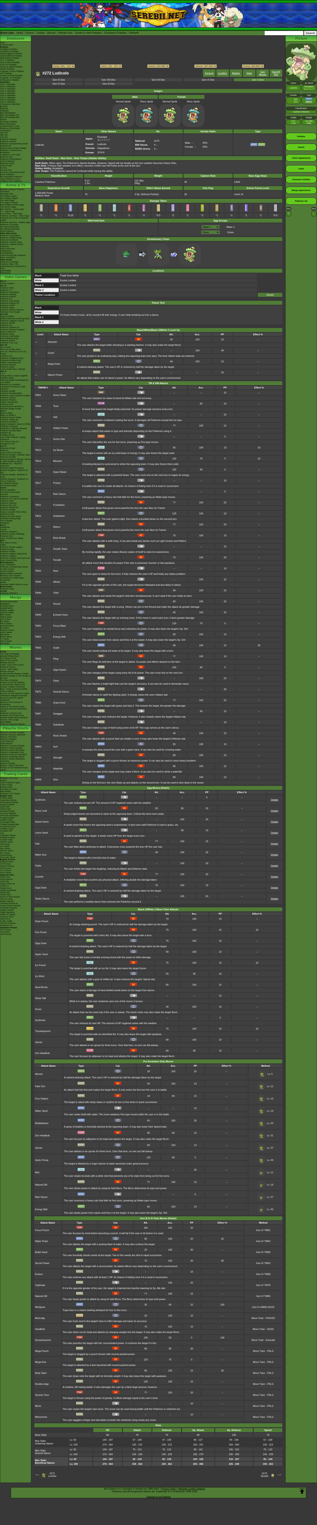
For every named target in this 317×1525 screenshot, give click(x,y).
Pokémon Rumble (8, 457)
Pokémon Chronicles (9, 224)
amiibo (3, 582)
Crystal (3, 529)
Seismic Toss (42, 1395)
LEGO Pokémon (7, 161)
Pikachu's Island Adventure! (12, 750)
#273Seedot (264, 1474)
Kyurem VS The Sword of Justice (14, 693)
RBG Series (5, 615)
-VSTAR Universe (8, 923)
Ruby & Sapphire (7, 490)
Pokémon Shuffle (7, 391)
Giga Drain (41, 887)
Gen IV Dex (59, 83)
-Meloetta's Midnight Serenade (13, 696)
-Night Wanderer (7, 912)
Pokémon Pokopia (8, 294)
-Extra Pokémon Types (10, 783)
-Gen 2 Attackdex (7, 86)
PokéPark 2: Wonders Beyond (13, 428)
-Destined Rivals (7, 811)
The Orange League (9, 198)
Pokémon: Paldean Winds (11, 244)
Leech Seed (41, 832)
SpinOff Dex (276, 73)
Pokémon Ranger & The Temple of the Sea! (15, 677)
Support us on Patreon (158, 1496)
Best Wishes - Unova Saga (12, 209)
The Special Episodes (9, 227)
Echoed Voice (60, 614)
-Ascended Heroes (8, 800)
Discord (51, 32)
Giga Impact (59, 669)
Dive (55, 779)
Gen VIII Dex (108, 79)
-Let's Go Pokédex (8, 64)
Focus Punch (42, 1230)
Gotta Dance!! (6, 743)
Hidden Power (60, 428)
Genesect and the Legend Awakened (11, 699)
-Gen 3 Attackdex (7, 89)
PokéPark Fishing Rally (10, 518)
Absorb (39, 1074)
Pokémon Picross (8, 398)
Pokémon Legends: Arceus (12, 321)
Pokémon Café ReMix (10, 301)
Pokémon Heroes (8, 667)
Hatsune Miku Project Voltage (13, 148)
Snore (38, 1009)
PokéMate (4, 523)
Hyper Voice (41, 954)
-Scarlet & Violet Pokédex (11, 75)
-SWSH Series (6, 842)
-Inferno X (4, 886)
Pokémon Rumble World (11, 393)
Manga (15, 597)
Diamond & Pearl (7, 448)
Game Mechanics (8, 124)
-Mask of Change (7, 914)
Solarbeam (59, 516)
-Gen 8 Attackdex (7, 100)
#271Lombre (52, 1474)
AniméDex (4, 191)
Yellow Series (6, 617)
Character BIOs (7, 606)
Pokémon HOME (7, 323)
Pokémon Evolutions (9, 240)
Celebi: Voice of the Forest (12, 665)
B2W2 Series (6, 637)
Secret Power (42, 1263)
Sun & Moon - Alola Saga (11, 213)
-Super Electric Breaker (10, 906)
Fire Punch (41, 932)
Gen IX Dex (59, 79)
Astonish (52, 342)
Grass (230, 232)
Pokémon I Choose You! (11, 713)
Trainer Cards (6, 785)
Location (222, 73)
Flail (37, 843)
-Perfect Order (6, 798)
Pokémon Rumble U (9, 422)
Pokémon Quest (7, 367)
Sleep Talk (40, 998)
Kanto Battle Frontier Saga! (12, 205)
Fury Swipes (41, 1098)
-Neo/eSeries (6, 855)
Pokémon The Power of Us (12, 715)
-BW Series (5, 848)
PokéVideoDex (6, 253)
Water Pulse (41, 1241)
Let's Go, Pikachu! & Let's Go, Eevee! (13, 352)
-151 (2, 833)
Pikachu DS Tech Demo (10, 516)
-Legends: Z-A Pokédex (10, 78)
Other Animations (7, 257)
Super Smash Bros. (8, 560)
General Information (9, 601)
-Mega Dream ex (7, 884)
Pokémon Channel (8, 503)
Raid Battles (5, 791)
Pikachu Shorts (15, 728)
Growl (51, 353)
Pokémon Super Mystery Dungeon (15, 395)
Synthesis (40, 799)
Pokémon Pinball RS (9, 507)
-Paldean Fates (7, 829)
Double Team (60, 549)
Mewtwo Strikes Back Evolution (14, 717)
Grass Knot (59, 702)
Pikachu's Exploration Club (12, 752)
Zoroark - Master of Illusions (12, 687)
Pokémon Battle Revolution (12, 468)
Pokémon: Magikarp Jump (11, 358)
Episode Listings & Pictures (12, 189)
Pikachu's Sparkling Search (12, 757)
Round (56, 603)
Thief (55, 592)
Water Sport (41, 1111)
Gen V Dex (258, 79)
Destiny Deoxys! (7, 671)
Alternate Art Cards (8, 789)
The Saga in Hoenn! (9, 202)
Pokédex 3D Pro (7, 435)
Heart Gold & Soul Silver (11, 453)
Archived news (6, 45)
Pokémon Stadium (8, 556)
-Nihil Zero (4, 881)
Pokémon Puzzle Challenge (12, 534)
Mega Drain (54, 364)
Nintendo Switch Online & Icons (14, 584)
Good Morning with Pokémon (13, 255)
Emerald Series (7, 626)
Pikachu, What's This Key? (12, 765)
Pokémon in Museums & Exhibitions (11, 151)
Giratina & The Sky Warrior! (12, 682)
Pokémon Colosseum (9, 496)
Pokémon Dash (7, 501)
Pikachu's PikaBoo (8, 739)
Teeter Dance (42, 898)
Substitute (58, 724)
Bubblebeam (42, 1123)
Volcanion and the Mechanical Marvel (13, 710)
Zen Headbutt (42, 1053)
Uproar (38, 1042)
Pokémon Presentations (10, 159)
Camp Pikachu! (7, 741)
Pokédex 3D (5, 433)
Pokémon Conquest (9, 426)
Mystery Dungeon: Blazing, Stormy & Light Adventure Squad (15, 460)
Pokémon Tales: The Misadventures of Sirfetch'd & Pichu (13, 266)
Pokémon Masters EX (9, 303)
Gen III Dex (108, 83)
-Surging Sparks (7, 818)
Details (270, 295)
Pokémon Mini (6, 536)
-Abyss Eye (5, 877)
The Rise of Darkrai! (9, 680)
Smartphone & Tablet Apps (12, 578)
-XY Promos (5, 870)
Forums (30, 32)
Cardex (3, 119)
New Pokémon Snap (9, 338)
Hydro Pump (41, 1160)
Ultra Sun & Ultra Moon (10, 349)
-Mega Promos (6, 862)
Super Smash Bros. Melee (11, 538)
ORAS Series (6, 641)
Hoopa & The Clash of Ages (12, 706)
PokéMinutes (6, 251)
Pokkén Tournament (9, 402)
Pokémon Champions (9, 292)
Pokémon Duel (6, 404)
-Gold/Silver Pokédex (9, 51)
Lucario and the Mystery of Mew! (14, 674)
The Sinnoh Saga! (8, 207)
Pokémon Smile (7, 334)
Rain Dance (59, 494)
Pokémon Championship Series (14, 144)
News (2, 43)
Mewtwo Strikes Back (9, 656)
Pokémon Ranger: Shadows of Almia (13, 475)
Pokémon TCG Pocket (10, 312)
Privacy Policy (169, 1488)
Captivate (40, 1285)
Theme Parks (6, 166)
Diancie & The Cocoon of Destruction (11, 703)
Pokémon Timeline (8, 139)
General (209, 73)
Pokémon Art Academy (10, 384)
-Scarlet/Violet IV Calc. (10, 126)
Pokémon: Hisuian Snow (11, 242)
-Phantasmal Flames (9, 802)
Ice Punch (40, 965)
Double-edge (42, 1384)
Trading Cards (15, 774)
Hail (55, 417)
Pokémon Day (6, 157)
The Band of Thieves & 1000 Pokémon (12, 388)
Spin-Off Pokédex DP (9, 115)
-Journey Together (8, 813)
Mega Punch (42, 1351)
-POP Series (5, 873)
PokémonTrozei (7, 514)
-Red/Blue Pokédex (8, 49)
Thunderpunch (43, 1031)
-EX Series (5, 853)
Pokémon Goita (7, 589)
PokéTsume (5, 273)
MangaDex (5, 604)
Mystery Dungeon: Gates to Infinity (15, 424)
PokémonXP (5, 146)
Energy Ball (59, 636)
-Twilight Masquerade (9, 824)
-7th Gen (4, 137)
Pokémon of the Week (10, 128)
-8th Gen (4, 135)
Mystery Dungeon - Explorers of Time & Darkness (14, 480)
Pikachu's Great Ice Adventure (13, 754)
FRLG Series (6, 623)
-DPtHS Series (6, 851)
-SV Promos (5, 864)
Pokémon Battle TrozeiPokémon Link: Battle (14, 381)
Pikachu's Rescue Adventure (12, 735)
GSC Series (5, 619)
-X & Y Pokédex (7, 60)
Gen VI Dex (208, 79)
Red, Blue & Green (8, 543)
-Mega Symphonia (8, 890)
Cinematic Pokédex (8, 122)
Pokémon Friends (8, 297)
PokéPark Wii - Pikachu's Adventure (11, 464)
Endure (39, 1274)
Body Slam (41, 1373)
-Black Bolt (5, 807)
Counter (39, 876)
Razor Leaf (41, 810)
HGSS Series (6, 632)
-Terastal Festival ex (9, 903)
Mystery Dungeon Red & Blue (13, 512)
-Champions (5, 130)
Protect (57, 483)
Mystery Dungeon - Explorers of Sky (14, 471)
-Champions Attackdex (10, 104)
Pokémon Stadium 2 (9, 532)
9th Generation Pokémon (11, 177)
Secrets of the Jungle (9, 720)
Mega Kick (40, 1362)
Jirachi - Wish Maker (9, 669)
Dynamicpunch (43, 1340)
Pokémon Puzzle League (11, 547)
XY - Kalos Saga (7, 211)
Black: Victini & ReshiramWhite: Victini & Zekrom (14, 690)
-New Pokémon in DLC (10, 179)
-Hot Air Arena (6, 899)
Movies (16, 647)
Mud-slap (40, 1318)
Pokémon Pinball (7, 551)
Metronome (41, 1417)
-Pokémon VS (6, 925)
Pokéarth (134, 32)
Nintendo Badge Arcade (10, 409)
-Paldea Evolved (7, 837)
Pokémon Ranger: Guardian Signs (15, 455)
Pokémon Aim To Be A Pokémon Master (14, 219)
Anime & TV (16, 185)
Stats (249, 73)
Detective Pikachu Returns (12, 310)
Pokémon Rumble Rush (10, 360)
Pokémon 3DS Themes (10, 576)
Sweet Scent (42, 821)
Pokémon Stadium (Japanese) (13, 554)
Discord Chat (6, 170)
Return (56, 527)
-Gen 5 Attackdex (7, 93)
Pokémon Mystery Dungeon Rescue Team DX (12, 330)
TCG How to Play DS (9, 442)
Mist (37, 1172)
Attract (56, 581)
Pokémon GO (6, 299)
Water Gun (41, 854)
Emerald (4, 494)
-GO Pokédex (6, 73)
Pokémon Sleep (7, 307)
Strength (57, 757)
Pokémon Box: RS (8, 505)
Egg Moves (262, 73)
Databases (15, 38)
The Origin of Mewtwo (10, 654)
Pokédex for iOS (7, 444)
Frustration (59, 505)
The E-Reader (6, 521)
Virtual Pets (5, 580)
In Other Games (7, 569)
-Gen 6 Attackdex (7, 95)
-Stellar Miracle (6, 910)
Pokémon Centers (8, 141)
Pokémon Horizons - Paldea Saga (15, 222)
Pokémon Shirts (7, 163)
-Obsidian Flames (8, 835)
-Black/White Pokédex (10, 58)
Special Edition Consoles (11, 573)
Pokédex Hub (65, 32)
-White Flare (5, 809)
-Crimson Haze (6, 917)
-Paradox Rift (6, 831)
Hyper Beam (60, 472)
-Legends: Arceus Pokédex (12, 71)
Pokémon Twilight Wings (11, 238)
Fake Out (40, 1086)
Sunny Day (59, 439)
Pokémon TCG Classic (10, 793)
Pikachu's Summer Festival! (12, 746)
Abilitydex (4, 111)
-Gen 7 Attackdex (7, 97)
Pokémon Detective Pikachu (12, 724)
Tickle (38, 865)
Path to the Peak (7, 249)
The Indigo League (8, 196)
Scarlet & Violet (7, 288)
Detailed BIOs (6, 608)
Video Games (15, 277)
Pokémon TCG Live (8, 343)
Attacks (236, 73)
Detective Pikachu (8, 365)
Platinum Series (7, 630)
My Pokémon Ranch (9, 483)
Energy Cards (6, 787)
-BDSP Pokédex (7, 69)
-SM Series (5, 844)
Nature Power (55, 375)
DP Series (4, 628)
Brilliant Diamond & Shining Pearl (14, 318)
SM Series (4, 643)
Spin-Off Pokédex (8, 113)
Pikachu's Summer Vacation (12, 732)
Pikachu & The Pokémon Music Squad (14, 769)
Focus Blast (59, 625)
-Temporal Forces (8, 826)
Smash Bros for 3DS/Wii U (12, 406)
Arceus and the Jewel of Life (12, 685)
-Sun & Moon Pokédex (10, 62)
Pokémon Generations (10, 235)
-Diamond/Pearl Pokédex (11, 56)
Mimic (38, 1406)
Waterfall (58, 768)
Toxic (56, 406)
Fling (55, 658)
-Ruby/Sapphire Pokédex (11, 54)
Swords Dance (61, 691)
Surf (55, 746)
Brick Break (59, 538)
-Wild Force (5, 919)
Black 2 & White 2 (8, 415)
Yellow (3, 545)
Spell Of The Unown (9, 660)
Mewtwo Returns (7, 663)
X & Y (2, 373)
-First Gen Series (7, 857)
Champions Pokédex (115, 32)
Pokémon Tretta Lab (9, 420)
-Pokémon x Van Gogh (10, 155)
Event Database (7, 174)
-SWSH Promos (7, 866)
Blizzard (57, 461)
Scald (56, 647)
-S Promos (5, 932)
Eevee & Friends (7, 763)
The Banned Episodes (10, 229)
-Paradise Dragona (8, 908)
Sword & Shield (7, 316)
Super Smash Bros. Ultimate (12, 369)
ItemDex (4, 106)
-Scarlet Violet (6, 840)
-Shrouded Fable (7, 822)
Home (19, 32)
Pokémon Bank (7, 378)
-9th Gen (4, 133)
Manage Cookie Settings (192, 1488)
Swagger (58, 713)
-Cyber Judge (6, 921)
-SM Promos (5, 868)
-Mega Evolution (7, 804)
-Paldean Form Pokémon (11, 181)
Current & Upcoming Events (12, 172)
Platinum (4, 450)
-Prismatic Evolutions (9, 815)
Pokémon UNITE (7, 305)
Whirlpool (40, 1307)
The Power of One (8, 658)
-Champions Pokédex (9, 80)
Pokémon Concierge (9, 262)
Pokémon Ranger (8, 510)
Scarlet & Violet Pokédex (88, 32)
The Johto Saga (7, 200)
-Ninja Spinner (6, 879)
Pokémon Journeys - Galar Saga (14, 216)
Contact (40, 32)
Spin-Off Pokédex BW (9, 117)
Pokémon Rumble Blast (10, 431)
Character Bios (6, 194)
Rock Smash (60, 735)
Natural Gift (41, 1184)
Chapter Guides (7, 610)
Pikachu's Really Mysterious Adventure (12, 760)
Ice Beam (58, 450)
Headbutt (40, 1329)
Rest (55, 570)
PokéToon (4, 246)
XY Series (4, 639)
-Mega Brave (6, 888)
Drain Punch (41, 921)
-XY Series (5, 846)
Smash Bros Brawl (8, 485)
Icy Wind (39, 976)
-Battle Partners (7, 901)
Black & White (6, 413)
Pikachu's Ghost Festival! (11, 748)
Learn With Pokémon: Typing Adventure (13, 438)
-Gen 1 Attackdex (7, 84)
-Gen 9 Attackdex (7, 102)
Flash (56, 680)
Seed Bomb (41, 987)
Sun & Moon (5, 347)
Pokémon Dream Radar (10, 417)
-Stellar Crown (6, 820)
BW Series (5, 634)
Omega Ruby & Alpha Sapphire (14, 376)
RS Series (4, 621)
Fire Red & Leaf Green (10, 492)
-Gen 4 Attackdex (7, 91)
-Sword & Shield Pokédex (11, 67)
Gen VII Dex (158, 79)
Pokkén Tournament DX (10, 362)
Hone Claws (59, 395)
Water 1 (230, 227)
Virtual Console (7, 571)
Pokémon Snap (7, 549)
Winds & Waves (7, 283)
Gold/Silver (5, 527)
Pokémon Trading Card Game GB (15, 558)
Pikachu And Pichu (8, 737)
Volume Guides (7, 612)
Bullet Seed (41, 1252)
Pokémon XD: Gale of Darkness (14, 499)
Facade (57, 560)
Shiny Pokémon (7, 231)
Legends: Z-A (6, 290)
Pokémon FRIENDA (9, 593)
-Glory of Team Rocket (10, 897)
